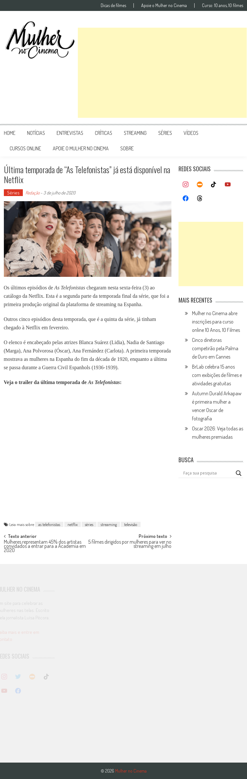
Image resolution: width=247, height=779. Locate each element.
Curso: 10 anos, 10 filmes (222, 5)
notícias (36, 133)
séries (165, 133)
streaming (135, 133)
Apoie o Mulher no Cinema (164, 5)
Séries (13, 193)
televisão (130, 524)
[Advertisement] (162, 73)
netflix (73, 524)
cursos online (25, 148)
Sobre (127, 148)
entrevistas (70, 133)
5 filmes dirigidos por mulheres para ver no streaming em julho (129, 544)
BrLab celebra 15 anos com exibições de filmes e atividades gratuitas (217, 375)
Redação (32, 192)
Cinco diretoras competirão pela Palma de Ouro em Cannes (215, 348)
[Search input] (208, 473)
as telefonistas (49, 524)
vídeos (191, 133)
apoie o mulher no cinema (81, 148)
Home (9, 133)
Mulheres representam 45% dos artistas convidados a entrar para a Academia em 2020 (45, 545)
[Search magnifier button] (238, 473)
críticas (103, 133)
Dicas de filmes (113, 5)
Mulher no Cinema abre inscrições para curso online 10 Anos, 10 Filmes (216, 321)
